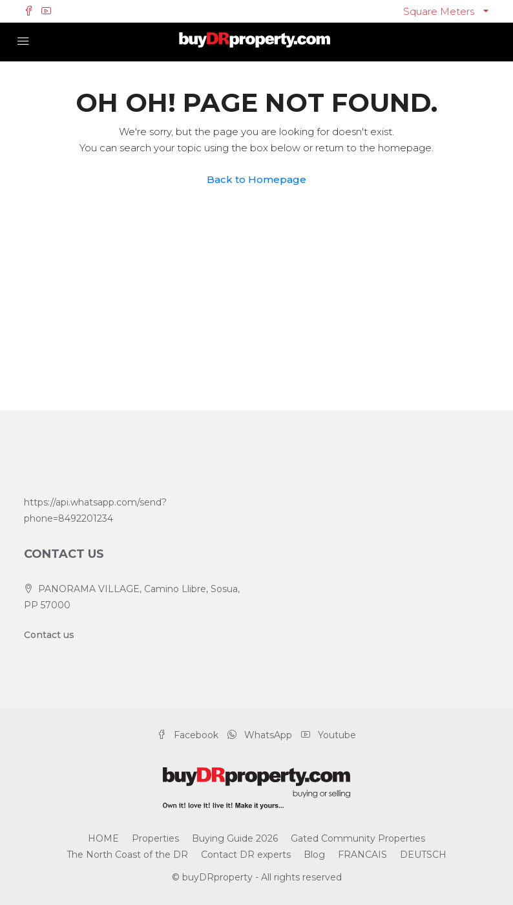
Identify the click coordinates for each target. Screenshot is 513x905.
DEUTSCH (423, 854)
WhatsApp (261, 735)
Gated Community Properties (358, 838)
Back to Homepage (256, 179)
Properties (155, 838)
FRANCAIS (362, 854)
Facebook (189, 735)
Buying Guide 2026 (235, 838)
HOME (103, 838)
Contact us (49, 635)
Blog (314, 854)
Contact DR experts (246, 854)
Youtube (328, 735)
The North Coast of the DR (127, 854)
